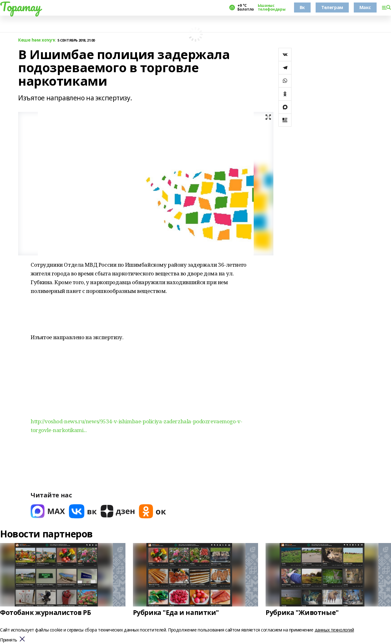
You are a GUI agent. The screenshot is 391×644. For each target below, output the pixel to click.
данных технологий (334, 630)
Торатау (20, 7)
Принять (8, 640)
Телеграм (332, 7)
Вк (302, 7)
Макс (365, 7)
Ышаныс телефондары (271, 7)
